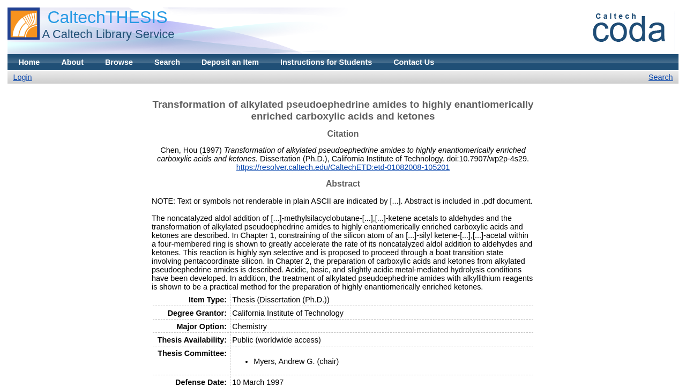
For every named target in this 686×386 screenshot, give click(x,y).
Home (29, 62)
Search (167, 62)
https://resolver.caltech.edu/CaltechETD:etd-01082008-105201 (343, 167)
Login (22, 77)
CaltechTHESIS (107, 17)
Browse (119, 62)
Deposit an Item (230, 62)
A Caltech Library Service (108, 34)
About (72, 62)
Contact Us (413, 62)
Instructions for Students (326, 62)
